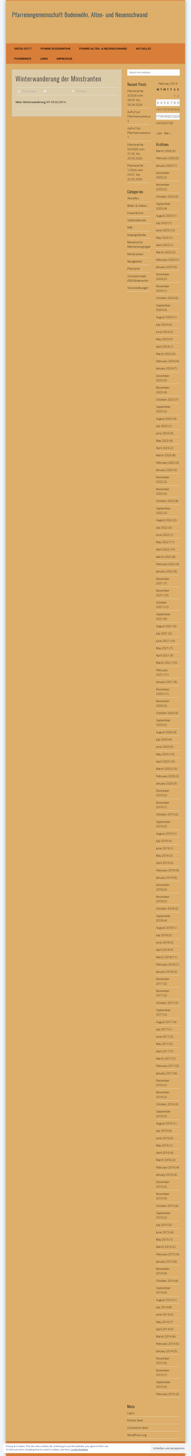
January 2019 (164, 877)
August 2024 (164, 317)
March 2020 (163, 768)
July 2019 (162, 841)
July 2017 (162, 1029)
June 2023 (162, 433)
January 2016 (164, 1174)
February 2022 (165, 564)
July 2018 (162, 935)
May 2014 (162, 1322)
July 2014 (162, 1307)
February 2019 (165, 870)
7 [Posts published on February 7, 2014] (171, 103)
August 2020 (164, 732)
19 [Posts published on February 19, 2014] (164, 116)
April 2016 (162, 1152)
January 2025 (164, 267)
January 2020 (164, 783)
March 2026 (163, 151)
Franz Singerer (29, 91)
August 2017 (164, 1022)
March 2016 (163, 1160)
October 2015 (165, 1206)
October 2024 (165, 298)
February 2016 (165, 1167)
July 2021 (162, 633)
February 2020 (165, 776)
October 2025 (165, 196)
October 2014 (165, 1280)
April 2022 (162, 549)
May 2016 (162, 1145)
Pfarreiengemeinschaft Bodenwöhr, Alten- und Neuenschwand (80, 14)
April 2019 (162, 863)
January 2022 (164, 571)
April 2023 (162, 448)
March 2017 (163, 1058)
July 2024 (162, 324)
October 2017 (165, 1003)
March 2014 (163, 1336)
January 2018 (164, 971)
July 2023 (162, 426)
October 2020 (165, 713)
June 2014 (162, 1314)
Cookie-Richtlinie (79, 1449)
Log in (130, 1413)
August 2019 (164, 833)
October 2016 (165, 1104)
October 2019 (165, 814)
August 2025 (164, 216)
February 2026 (165, 158)
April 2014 (162, 1329)
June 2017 (162, 1036)
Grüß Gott (23, 48)
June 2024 (162, 332)
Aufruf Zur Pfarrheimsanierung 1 (140, 132)
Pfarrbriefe (22, 58)
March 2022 (163, 557)
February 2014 (165, 1343)
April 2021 (162, 655)
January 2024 (164, 368)
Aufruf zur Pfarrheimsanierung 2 (140, 116)
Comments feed (137, 1428)
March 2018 (163, 957)
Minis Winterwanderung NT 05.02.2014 (40, 102)
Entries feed (135, 1420)
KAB (129, 227)
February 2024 (165, 361)
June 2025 (162, 230)
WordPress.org (136, 1435)
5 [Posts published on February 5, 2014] (164, 103)
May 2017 (162, 1044)
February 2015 (165, 1254)
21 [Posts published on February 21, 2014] (171, 116)
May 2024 (162, 339)
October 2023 (165, 399)
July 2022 (162, 527)
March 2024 (163, 354)
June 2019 (162, 848)
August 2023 (164, 418)
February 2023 (165, 462)
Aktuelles (143, 48)
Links (44, 58)
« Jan (159, 133)
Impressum (64, 58)
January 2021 (164, 682)
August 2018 (164, 927)
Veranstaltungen (137, 288)
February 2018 (165, 964)
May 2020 (162, 754)
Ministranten (135, 254)
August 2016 (164, 1123)
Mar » (167, 133)
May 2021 (162, 648)
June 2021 (162, 641)
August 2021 (164, 626)
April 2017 (162, 1051)
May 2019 (162, 855)
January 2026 (164, 165)
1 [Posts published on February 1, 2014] (175, 96)
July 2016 (162, 1130)
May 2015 (162, 1239)
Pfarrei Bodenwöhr (55, 48)
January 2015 (164, 1261)
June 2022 (162, 535)
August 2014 (164, 1300)
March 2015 (163, 1247)
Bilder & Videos (137, 205)
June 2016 (162, 1138)
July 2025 (162, 223)
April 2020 (162, 761)
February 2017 (165, 1066)
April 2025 (162, 245)
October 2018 (165, 908)
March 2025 (163, 252)
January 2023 (164, 470)
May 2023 (162, 440)
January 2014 (164, 1351)
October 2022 (165, 501)
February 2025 (165, 259)
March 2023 (163, 455)
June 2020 (162, 747)
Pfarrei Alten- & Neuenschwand (103, 48)
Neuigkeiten (134, 261)
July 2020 (162, 739)
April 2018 (162, 949)
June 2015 (162, 1232)
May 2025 (162, 237)
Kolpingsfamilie (136, 235)
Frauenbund (135, 213)
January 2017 (164, 1073)
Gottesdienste (136, 220)
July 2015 (162, 1225)
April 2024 (162, 346)
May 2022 (162, 542)
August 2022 (164, 520)
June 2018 (162, 942)
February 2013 (165, 1394)
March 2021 (163, 662)
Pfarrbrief (133, 268)
